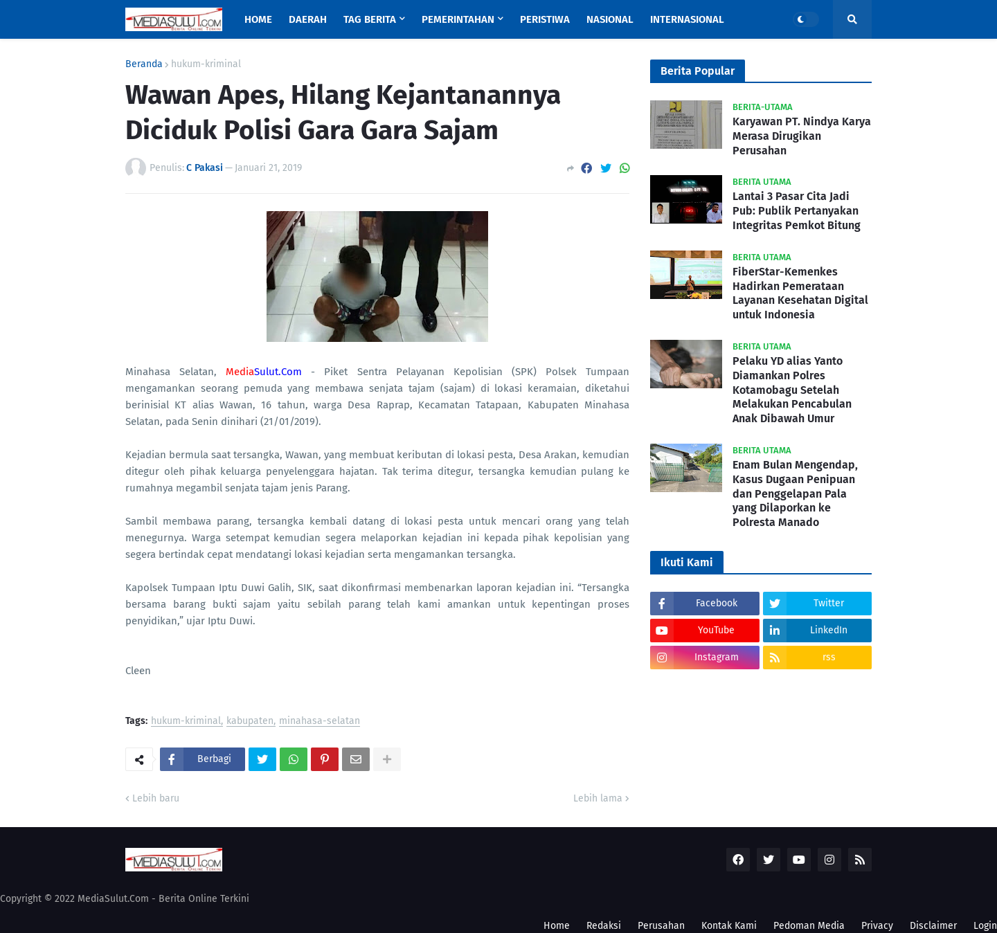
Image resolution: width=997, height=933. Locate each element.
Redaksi (603, 926)
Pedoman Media (809, 926)
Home (557, 926)
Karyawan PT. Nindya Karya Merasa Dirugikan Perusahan (802, 136)
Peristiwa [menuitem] (545, 19)
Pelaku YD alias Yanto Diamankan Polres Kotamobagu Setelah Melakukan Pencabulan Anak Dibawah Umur (792, 389)
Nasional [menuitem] (610, 19)
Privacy (877, 926)
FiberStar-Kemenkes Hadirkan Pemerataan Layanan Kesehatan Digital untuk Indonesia (800, 293)
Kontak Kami (729, 926)
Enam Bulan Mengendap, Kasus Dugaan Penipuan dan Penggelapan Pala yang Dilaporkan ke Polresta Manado (795, 493)
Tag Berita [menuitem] (369, 19)
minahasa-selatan (319, 721)
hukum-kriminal (206, 64)
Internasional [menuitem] (687, 19)
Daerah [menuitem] (308, 19)
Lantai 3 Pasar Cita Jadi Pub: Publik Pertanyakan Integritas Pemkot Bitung (797, 211)
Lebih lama (597, 798)
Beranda (144, 64)
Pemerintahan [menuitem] (458, 19)
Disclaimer (933, 926)
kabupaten (249, 721)
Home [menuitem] (258, 19)
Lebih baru (155, 798)
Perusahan (661, 926)
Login (985, 926)
